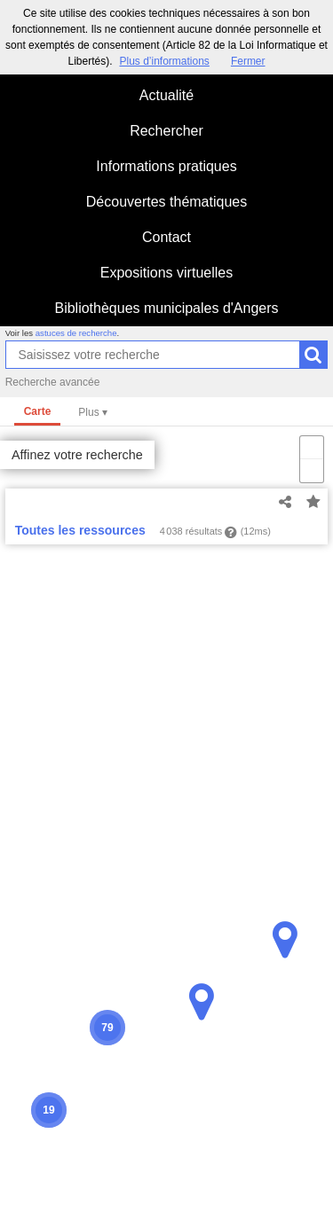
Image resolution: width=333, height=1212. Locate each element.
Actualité (166, 95)
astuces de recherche (76, 333)
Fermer (248, 61)
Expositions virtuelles (166, 272)
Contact (166, 237)
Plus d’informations (164, 61)
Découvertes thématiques (166, 201)
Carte (38, 411)
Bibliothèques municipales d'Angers (166, 308)
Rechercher (166, 130)
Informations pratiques (166, 166)
